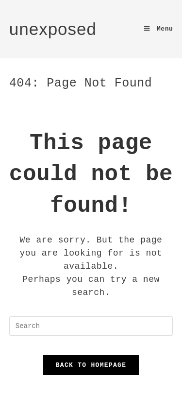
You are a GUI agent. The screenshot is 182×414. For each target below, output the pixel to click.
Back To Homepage (91, 365)
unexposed (53, 28)
